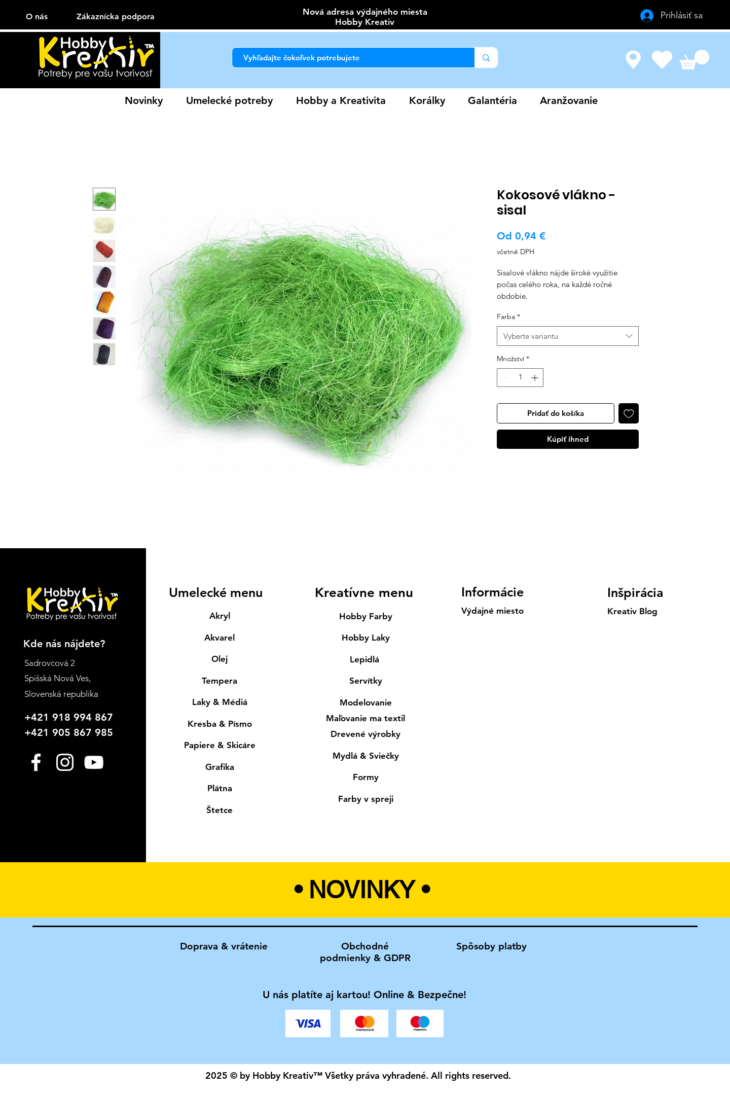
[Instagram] (65, 762)
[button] (694, 59)
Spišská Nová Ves (56, 678)
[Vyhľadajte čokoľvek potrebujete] (348, 57)
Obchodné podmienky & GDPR (365, 952)
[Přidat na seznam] (628, 413)
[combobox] (568, 336)
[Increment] (535, 377)
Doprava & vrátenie (224, 946)
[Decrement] (504, 377)
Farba (508, 316)
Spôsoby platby (491, 946)
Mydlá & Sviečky (366, 756)
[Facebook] (36, 762)
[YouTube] (93, 762)
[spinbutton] (520, 377)
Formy (366, 777)
